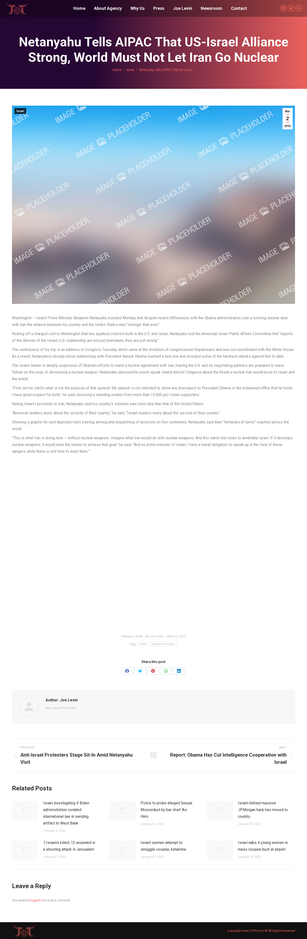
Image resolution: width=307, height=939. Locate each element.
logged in (36, 900)
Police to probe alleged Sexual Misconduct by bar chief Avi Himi (166, 810)
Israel (20, 111)
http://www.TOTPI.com (61, 708)
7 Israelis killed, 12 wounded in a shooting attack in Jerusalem (69, 846)
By (154, 636)
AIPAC (143, 644)
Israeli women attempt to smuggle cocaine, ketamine (163, 846)
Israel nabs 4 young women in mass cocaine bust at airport (263, 846)
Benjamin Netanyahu (163, 644)
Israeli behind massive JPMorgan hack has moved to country (263, 810)
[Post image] (25, 810)
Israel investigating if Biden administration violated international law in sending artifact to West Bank (66, 813)
